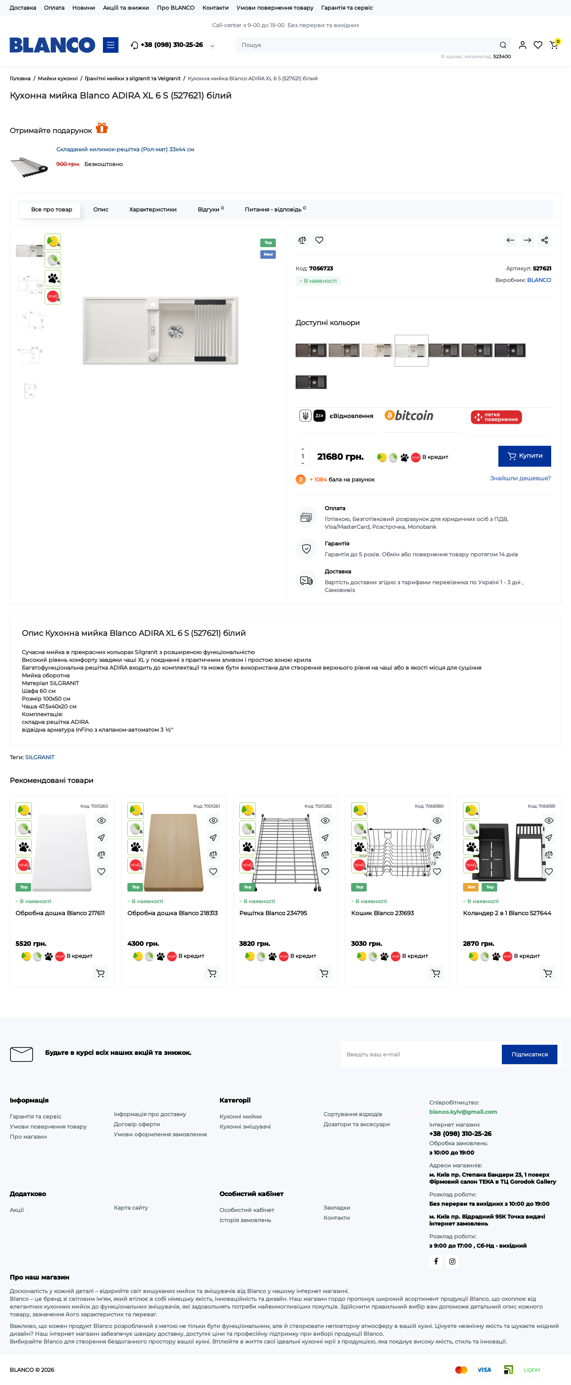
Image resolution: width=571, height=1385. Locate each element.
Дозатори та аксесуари (357, 1124)
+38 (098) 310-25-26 (166, 45)
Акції (17, 1210)
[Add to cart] (100, 973)
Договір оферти (137, 1124)
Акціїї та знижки (126, 7)
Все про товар (49, 209)
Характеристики (151, 209)
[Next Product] (527, 240)
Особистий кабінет (246, 1210)
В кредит (412, 457)
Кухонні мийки (240, 1116)
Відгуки (209, 209)
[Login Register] (522, 45)
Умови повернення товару (275, 7)
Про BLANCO (176, 7)
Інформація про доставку (150, 1114)
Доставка (23, 7)
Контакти (215, 7)
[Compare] (302, 240)
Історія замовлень (245, 1220)
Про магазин (28, 1136)
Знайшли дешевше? (520, 478)
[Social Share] (544, 240)
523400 (502, 56)
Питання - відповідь (273, 209)
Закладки (337, 1207)
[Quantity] (303, 456)
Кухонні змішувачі (245, 1126)
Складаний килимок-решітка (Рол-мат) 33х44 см (125, 149)
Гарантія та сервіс (347, 7)
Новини (83, 7)
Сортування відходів (353, 1114)
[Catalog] (110, 45)
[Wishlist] (319, 240)
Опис (98, 209)
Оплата (54, 7)
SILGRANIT (39, 757)
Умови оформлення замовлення (160, 1134)
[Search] (503, 45)
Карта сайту (131, 1207)
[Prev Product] (510, 240)
